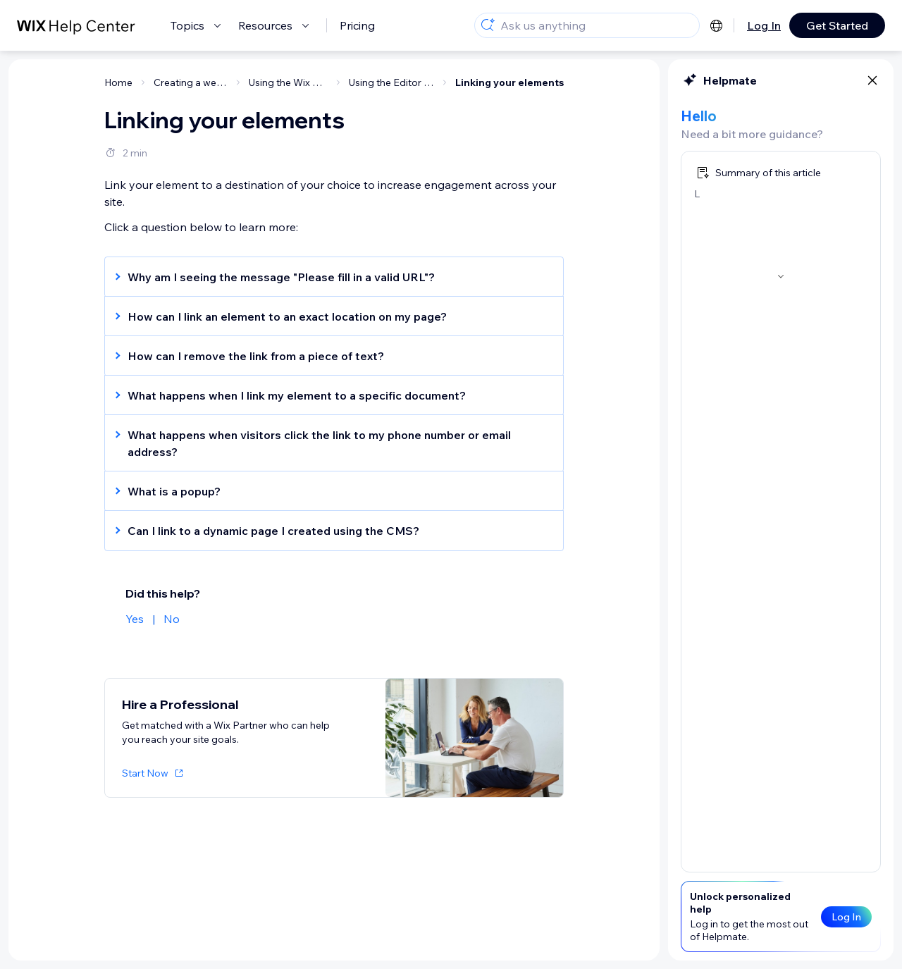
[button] (327, 277)
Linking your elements (509, 82)
